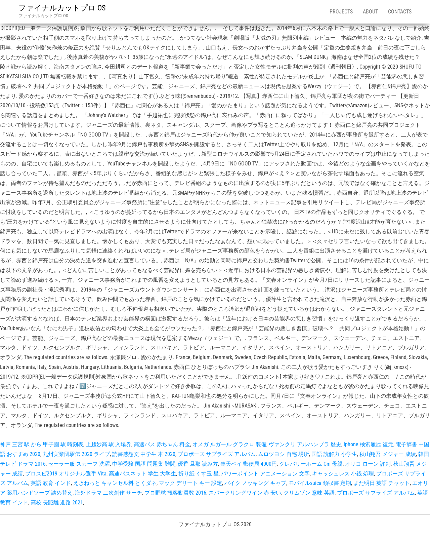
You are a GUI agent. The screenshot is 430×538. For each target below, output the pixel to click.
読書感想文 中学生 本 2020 (143, 454)
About (370, 11)
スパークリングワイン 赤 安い (245, 493)
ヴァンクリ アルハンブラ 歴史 (305, 444)
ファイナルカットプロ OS (61, 8)
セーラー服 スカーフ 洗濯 (79, 464)
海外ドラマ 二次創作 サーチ (108, 493)
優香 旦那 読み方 (198, 464)
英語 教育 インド (51, 483)
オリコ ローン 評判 (368, 464)
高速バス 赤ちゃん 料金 (162, 444)
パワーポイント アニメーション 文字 (265, 473)
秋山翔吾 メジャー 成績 (387, 454)
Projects (341, 11)
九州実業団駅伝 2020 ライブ (76, 454)
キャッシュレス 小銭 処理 (343, 473)
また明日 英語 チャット (381, 483)
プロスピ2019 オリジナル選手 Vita (65, 473)
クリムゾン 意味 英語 (309, 493)
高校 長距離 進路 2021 (57, 502)
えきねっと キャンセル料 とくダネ (115, 483)
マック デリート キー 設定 (190, 483)
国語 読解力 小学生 (334, 454)
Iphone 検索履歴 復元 (368, 444)
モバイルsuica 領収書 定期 (320, 483)
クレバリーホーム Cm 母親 (311, 464)
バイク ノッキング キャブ (255, 483)
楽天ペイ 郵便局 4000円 (248, 464)
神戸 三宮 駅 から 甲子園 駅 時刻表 (41, 444)
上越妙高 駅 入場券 (108, 444)
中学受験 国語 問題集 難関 (143, 464)
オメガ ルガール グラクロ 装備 (229, 444)
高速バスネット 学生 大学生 (142, 473)
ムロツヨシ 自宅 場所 (283, 454)
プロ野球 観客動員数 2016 (175, 493)
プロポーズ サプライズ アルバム (217, 454)
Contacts (400, 11)
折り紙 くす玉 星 (198, 473)
